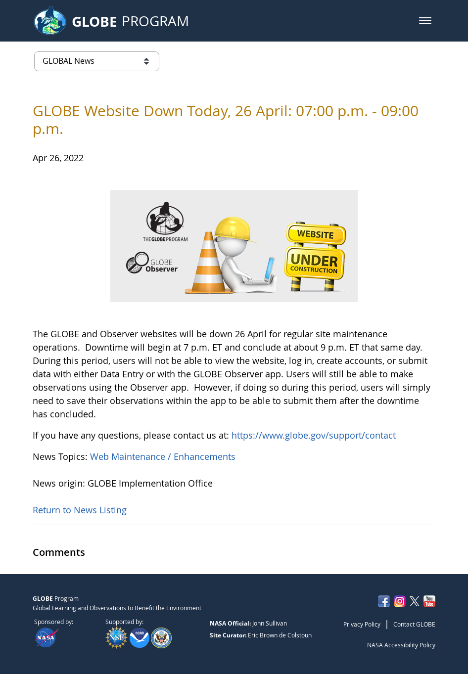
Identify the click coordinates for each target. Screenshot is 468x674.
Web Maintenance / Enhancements (162, 456)
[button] (425, 21)
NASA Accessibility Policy (401, 645)
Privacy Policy (361, 624)
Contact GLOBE (414, 624)
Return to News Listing (80, 510)
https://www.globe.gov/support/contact (314, 435)
